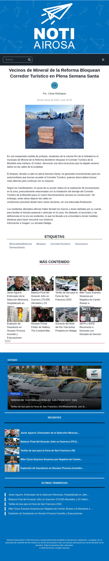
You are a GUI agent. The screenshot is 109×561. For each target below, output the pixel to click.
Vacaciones (81, 244)
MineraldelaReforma (20, 244)
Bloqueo (41, 244)
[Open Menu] (103, 60)
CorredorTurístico (60, 244)
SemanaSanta (17, 247)
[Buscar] (29, 60)
